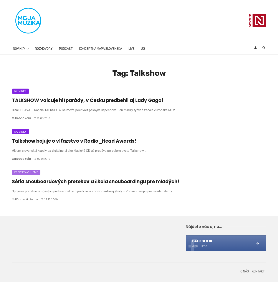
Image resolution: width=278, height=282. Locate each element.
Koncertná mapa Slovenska (100, 49)
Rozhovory (44, 49)
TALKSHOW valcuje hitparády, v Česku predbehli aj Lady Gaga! (87, 100)
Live (131, 49)
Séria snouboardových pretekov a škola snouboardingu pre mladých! (95, 181)
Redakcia (23, 118)
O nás (244, 271)
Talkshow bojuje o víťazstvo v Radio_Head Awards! (74, 141)
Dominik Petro (27, 199)
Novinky (19, 49)
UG (143, 49)
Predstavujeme (26, 172)
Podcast (66, 49)
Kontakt (258, 271)
